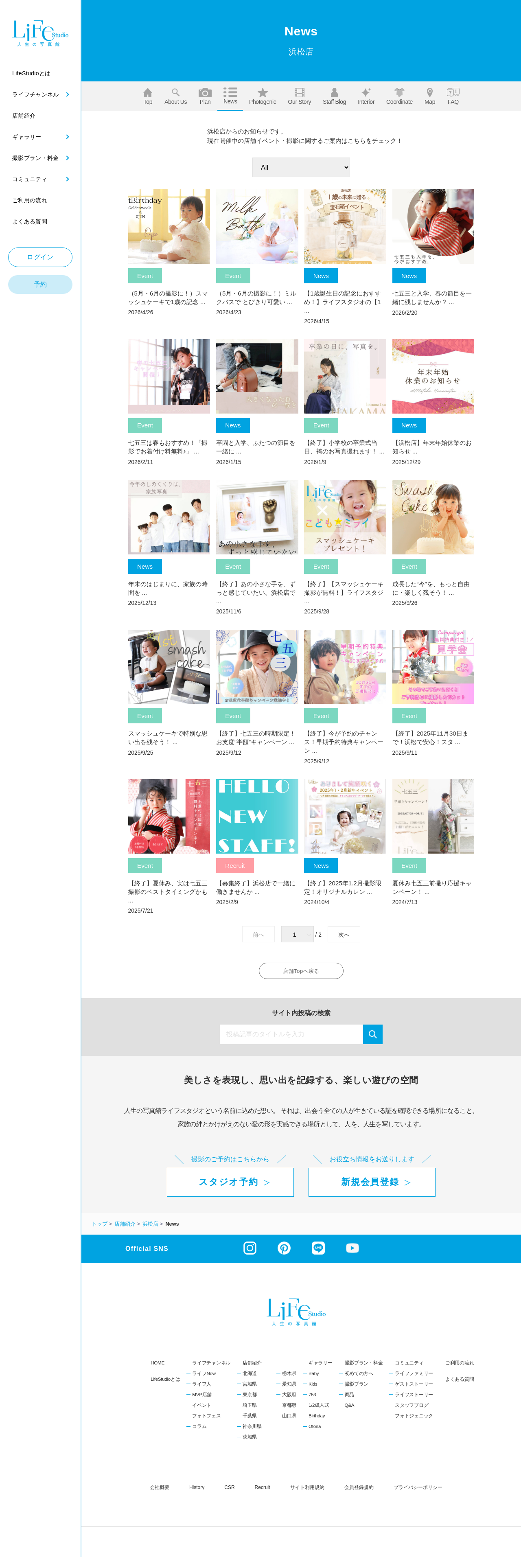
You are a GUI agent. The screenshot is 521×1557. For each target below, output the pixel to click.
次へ (344, 934)
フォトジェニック (414, 1417)
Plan (205, 96)
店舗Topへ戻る (301, 971)
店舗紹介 (252, 1364)
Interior (366, 96)
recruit (262, 1489)
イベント (201, 1407)
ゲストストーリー (414, 1386)
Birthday (317, 1417)
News (230, 96)
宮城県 (250, 1386)
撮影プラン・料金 (364, 1364)
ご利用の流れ (459, 1364)
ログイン (40, 257)
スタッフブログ (411, 1407)
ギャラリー (321, 1364)
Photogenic (262, 96)
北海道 (250, 1375)
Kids (313, 1386)
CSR (229, 1489)
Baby (314, 1375)
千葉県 (250, 1417)
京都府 (289, 1407)
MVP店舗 (202, 1396)
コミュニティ (409, 1364)
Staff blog (334, 96)
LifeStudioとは (165, 1381)
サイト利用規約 (307, 1489)
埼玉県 (250, 1407)
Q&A (350, 1407)
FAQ (453, 96)
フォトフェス (206, 1417)
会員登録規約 (359, 1489)
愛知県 (289, 1386)
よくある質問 (459, 1381)
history (196, 1489)
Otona (315, 1428)
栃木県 (289, 1375)
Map (430, 96)
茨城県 (250, 1439)
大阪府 (289, 1396)
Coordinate (399, 96)
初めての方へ (359, 1375)
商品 (349, 1396)
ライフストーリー (414, 1396)
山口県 (289, 1417)
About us (175, 96)
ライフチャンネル (211, 1364)
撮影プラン (357, 1386)
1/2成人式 (319, 1407)
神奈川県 (252, 1428)
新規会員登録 (370, 1184)
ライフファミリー (414, 1375)
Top (148, 96)
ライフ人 (201, 1386)
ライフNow (203, 1375)
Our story (299, 96)
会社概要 (159, 1489)
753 (312, 1396)
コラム (199, 1428)
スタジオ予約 (228, 1184)
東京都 (250, 1396)
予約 (40, 284)
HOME (157, 1364)
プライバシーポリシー (418, 1489)
